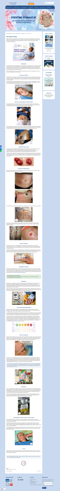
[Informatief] (38, 7)
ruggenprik (34, 283)
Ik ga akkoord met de (47, 485)
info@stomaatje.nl (32, 483)
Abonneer (44, 487)
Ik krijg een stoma (16, 7)
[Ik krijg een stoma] (19, 7)
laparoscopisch (25, 170)
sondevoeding (13, 364)
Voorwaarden (51, 485)
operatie (23, 456)
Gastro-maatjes (42, 7)
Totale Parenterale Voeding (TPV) (32, 364)
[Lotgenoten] (32, 7)
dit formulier (49, 96)
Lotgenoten (30, 7)
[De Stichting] (50, 7)
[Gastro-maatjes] (44, 7)
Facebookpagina (17, 275)
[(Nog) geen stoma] (11, 7)
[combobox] (49, 3)
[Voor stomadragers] (27, 7)
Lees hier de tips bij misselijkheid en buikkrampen (18, 272)
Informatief (36, 7)
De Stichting (48, 7)
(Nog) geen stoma (8, 7)
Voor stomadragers (24, 7)
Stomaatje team (47, 75)
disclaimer (35, 484)
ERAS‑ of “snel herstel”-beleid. (29, 81)
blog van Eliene (28, 456)
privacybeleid (40, 484)
